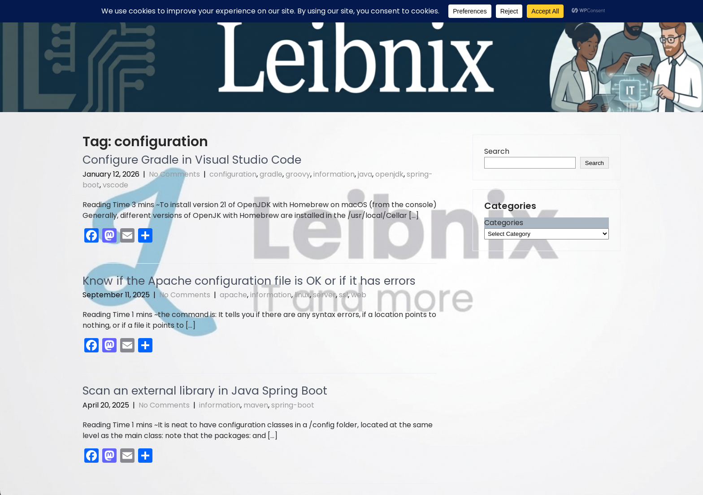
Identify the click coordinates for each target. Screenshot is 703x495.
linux (302, 295)
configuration (232, 174)
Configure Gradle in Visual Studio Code (191, 160)
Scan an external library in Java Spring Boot (204, 391)
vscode (115, 185)
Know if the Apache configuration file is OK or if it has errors (249, 281)
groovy (298, 174)
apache (233, 295)
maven (255, 405)
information (334, 174)
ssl (343, 295)
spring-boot (292, 405)
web (358, 295)
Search (496, 151)
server (324, 295)
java (365, 174)
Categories (503, 222)
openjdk (389, 174)
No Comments (174, 174)
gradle (271, 174)
